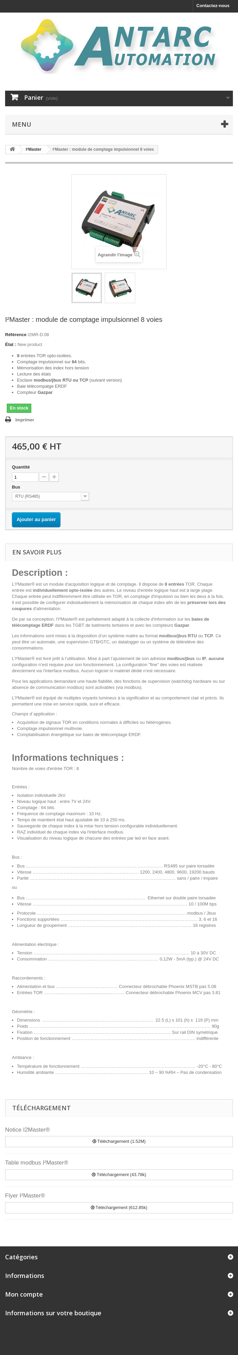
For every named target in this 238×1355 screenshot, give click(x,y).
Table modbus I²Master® (36, 1162)
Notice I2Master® (27, 1130)
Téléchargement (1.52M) (119, 1141)
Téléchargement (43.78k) (119, 1174)
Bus (16, 487)
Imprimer (24, 419)
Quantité (21, 467)
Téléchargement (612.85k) (119, 1207)
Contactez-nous (213, 5)
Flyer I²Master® (25, 1195)
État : (10, 344)
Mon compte (24, 1294)
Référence (16, 334)
